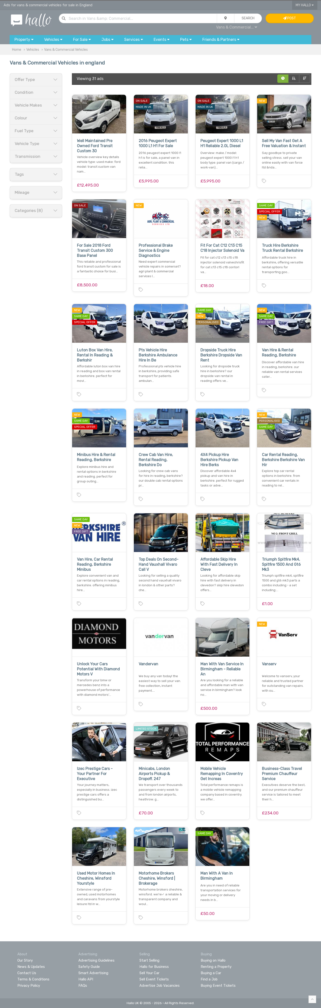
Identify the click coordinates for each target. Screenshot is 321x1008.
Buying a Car (211, 973)
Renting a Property (216, 966)
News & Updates (31, 966)
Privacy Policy (28, 985)
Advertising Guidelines (96, 960)
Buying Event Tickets (218, 985)
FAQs (82, 985)
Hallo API (85, 979)
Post (289, 18)
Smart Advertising (93, 973)
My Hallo (305, 5)
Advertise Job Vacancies (159, 985)
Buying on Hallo (213, 960)
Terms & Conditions (33, 979)
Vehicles (32, 50)
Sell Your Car (149, 973)
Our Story (25, 960)
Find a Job (209, 979)
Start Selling (149, 960)
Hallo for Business (154, 966)
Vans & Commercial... (236, 27)
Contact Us (26, 973)
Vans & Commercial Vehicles (66, 50)
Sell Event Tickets (154, 979)
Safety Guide (89, 966)
